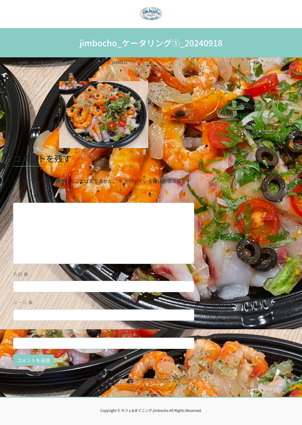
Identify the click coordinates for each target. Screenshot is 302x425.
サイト (20, 330)
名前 (21, 274)
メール (23, 302)
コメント (25, 195)
